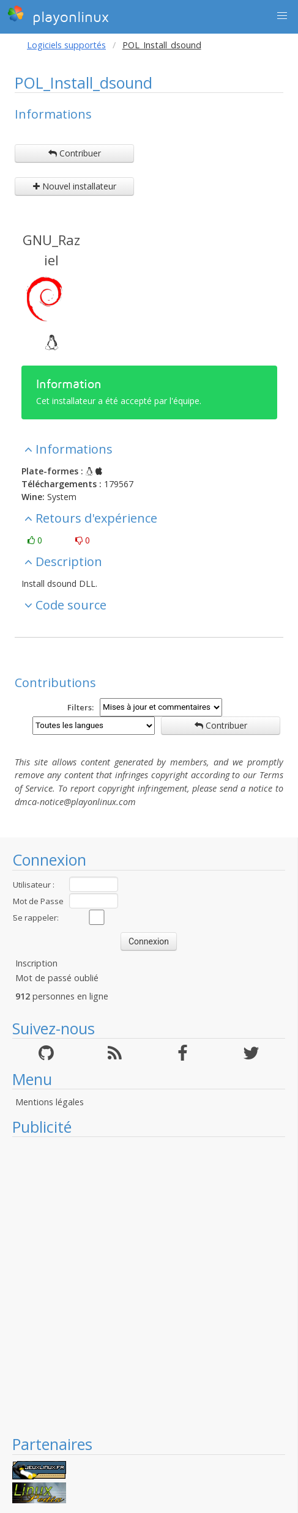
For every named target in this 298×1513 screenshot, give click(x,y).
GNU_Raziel (51, 249)
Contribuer (74, 153)
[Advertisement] (142, 1285)
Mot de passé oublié (57, 978)
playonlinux (58, 15)
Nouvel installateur (74, 186)
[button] (282, 16)
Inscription (36, 963)
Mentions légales (49, 1102)
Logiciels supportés (66, 45)
